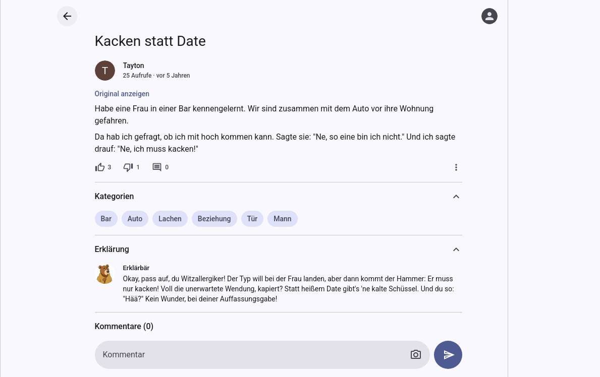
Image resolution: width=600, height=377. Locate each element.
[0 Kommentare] (160, 167)
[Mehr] (456, 167)
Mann (282, 219)
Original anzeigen (122, 94)
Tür (252, 219)
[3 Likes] (103, 167)
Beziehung (214, 219)
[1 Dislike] (131, 167)
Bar (106, 219)
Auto (135, 219)
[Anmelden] (489, 16)
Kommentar (124, 354)
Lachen (170, 219)
